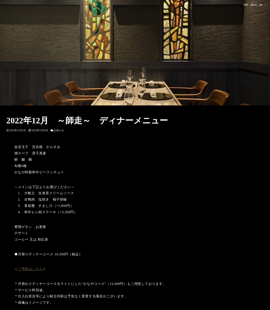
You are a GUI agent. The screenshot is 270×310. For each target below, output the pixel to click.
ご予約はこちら (30, 269)
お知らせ (59, 130)
